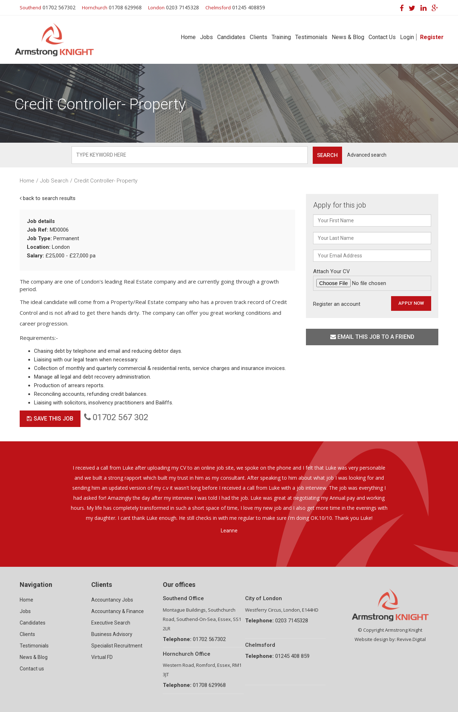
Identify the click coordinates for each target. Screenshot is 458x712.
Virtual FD (102, 657)
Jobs (206, 37)
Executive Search (110, 623)
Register (432, 37)
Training (281, 37)
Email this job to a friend (372, 336)
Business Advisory (111, 634)
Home (188, 37)
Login (407, 37)
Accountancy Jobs (112, 600)
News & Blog (348, 37)
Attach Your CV (372, 279)
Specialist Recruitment (116, 646)
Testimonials (311, 37)
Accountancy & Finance (117, 611)
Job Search (54, 180)
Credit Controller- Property (105, 180)
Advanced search (366, 155)
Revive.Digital (411, 639)
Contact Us (382, 37)
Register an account (336, 304)
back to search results (47, 198)
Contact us (32, 668)
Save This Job (50, 418)
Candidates (231, 37)
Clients (258, 37)
